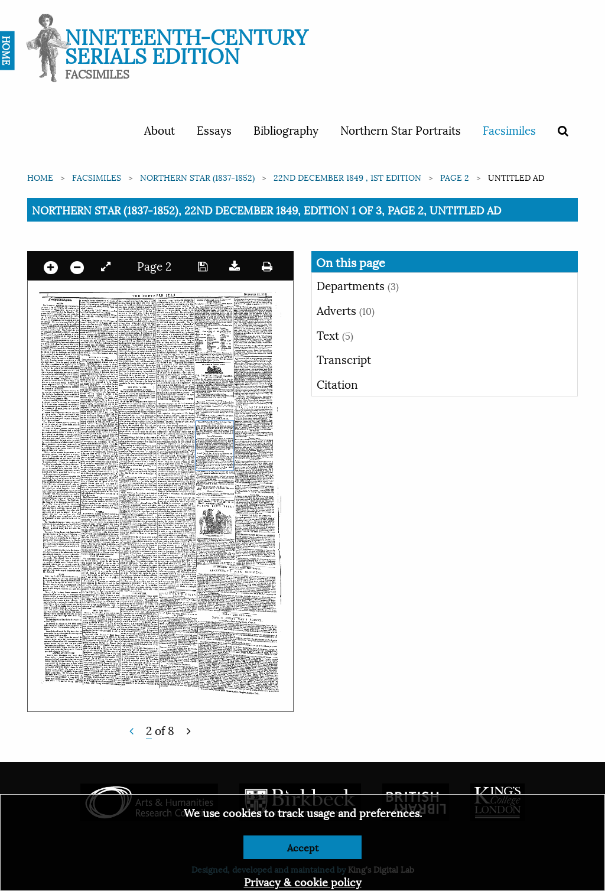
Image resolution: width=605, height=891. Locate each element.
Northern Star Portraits (400, 129)
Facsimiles (509, 129)
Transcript (344, 359)
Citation (337, 383)
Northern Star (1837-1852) (197, 177)
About (159, 129)
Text (335, 334)
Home (40, 177)
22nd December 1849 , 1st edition (347, 177)
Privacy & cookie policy (303, 881)
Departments (358, 285)
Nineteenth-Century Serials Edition (186, 44)
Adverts (346, 309)
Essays (214, 129)
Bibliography (285, 129)
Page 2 (454, 177)
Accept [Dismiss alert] (302, 847)
